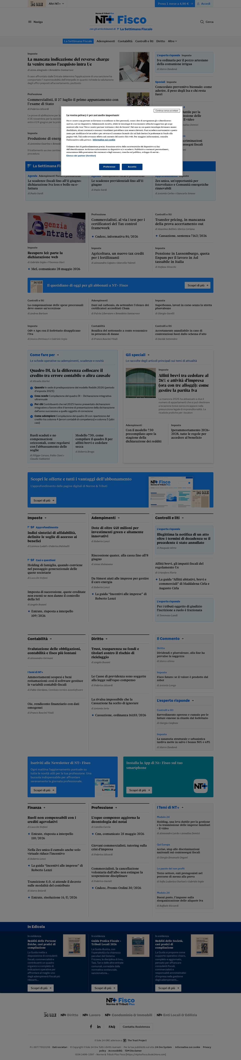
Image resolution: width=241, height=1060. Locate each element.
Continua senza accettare (166, 111)
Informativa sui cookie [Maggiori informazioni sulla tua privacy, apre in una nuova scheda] (104, 140)
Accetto (132, 167)
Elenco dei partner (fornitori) (81, 156)
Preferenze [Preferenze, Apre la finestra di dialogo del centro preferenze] (109, 167)
